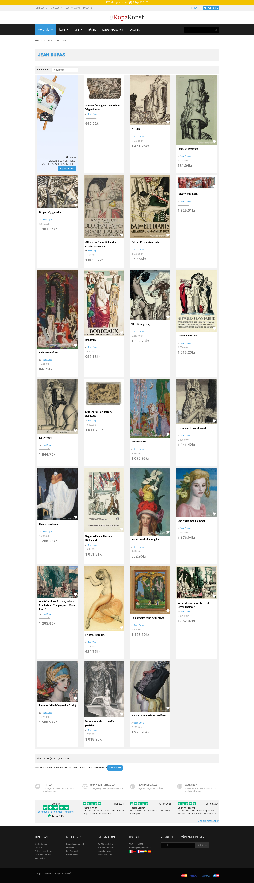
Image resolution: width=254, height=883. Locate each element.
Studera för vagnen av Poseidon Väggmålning (102, 107)
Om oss (38, 847)
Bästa (92, 29)
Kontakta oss (72, 8)
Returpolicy (40, 858)
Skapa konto (72, 855)
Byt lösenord (72, 851)
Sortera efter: (43, 69)
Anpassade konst (112, 29)
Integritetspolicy (105, 851)
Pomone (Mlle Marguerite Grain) (57, 705)
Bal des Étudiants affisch (145, 242)
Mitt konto (41, 8)
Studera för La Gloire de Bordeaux (98, 413)
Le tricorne (45, 437)
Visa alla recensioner (208, 821)
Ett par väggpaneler (50, 212)
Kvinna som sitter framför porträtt (99, 723)
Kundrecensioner (105, 847)
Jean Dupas (93, 114)
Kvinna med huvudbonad (192, 428)
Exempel (135, 29)
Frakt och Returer (42, 855)
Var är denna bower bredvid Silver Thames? (193, 605)
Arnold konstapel (187, 335)
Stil (78, 29)
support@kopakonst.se (140, 847)
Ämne (63, 29)
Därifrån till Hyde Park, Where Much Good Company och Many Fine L (57, 605)
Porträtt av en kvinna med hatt (148, 715)
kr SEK (195, 8)
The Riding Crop (140, 324)
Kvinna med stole (48, 524)
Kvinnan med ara (48, 352)
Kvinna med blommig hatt (146, 539)
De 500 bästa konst (107, 844)
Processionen (138, 441)
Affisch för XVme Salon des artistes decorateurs (100, 244)
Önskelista (56, 8)
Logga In (87, 8)
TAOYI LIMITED (136, 844)
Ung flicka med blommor (191, 521)
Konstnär (45, 29)
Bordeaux (90, 339)
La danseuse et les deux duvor (147, 617)
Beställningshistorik (75, 844)
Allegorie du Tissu (188, 193)
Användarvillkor (105, 855)
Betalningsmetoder (43, 851)
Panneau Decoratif (188, 148)
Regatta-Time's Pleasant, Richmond (99, 538)
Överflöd (136, 129)
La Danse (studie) (95, 634)
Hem (37, 40)
